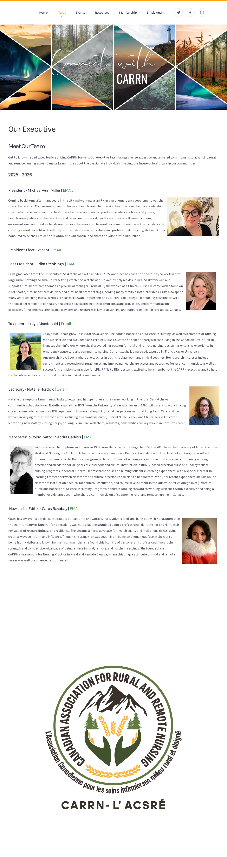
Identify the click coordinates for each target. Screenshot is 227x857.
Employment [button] (155, 12)
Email (66, 323)
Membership (128, 12)
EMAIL (68, 190)
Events (80, 12)
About (62, 12)
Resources (102, 12)
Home (43, 12)
